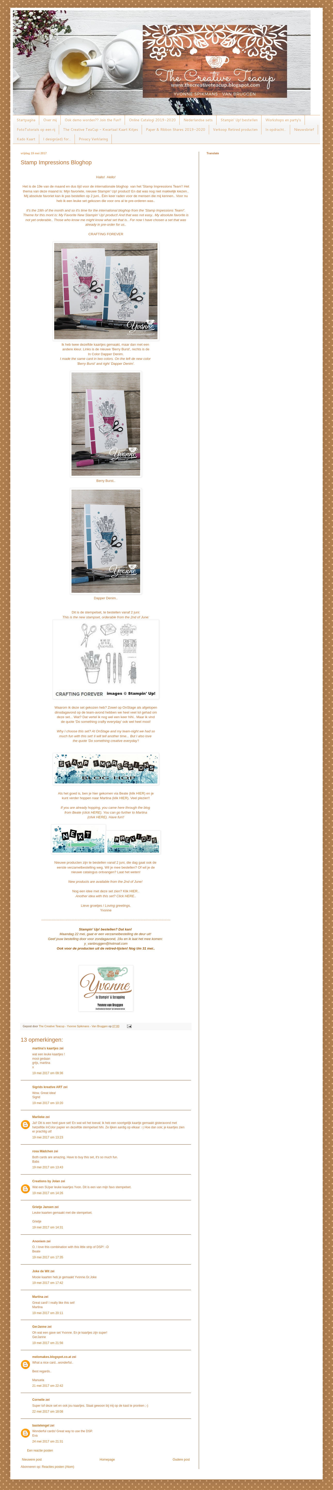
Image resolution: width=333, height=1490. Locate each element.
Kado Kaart (26, 139)
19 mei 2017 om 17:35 (47, 1257)
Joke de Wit (41, 1271)
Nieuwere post (32, 1459)
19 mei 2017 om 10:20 (47, 1103)
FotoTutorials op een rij (36, 129)
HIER (140, 793)
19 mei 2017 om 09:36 (47, 1073)
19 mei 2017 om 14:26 (47, 1193)
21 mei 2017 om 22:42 (47, 1386)
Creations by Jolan (46, 1181)
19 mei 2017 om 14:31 (47, 1227)
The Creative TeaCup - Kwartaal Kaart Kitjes (100, 129)
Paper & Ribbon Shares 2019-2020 (175, 129)
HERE (95, 812)
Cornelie (38, 1400)
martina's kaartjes (45, 1048)
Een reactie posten (40, 1450)
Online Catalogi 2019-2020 (152, 120)
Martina (37, 1297)
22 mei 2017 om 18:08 (47, 1411)
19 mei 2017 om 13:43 (47, 1167)
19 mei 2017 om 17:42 (47, 1283)
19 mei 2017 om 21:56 (47, 1343)
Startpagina (26, 120)
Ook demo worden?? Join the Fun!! (93, 120)
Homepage (107, 1459)
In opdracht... (275, 129)
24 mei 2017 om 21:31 (47, 1441)
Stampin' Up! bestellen (239, 120)
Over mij (50, 120)
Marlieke (38, 1117)
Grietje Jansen (43, 1207)
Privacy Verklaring (93, 139)
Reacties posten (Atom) (58, 1467)
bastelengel (40, 1425)
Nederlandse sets (198, 120)
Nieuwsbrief (304, 129)
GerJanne (39, 1327)
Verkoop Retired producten (235, 129)
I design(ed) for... (57, 139)
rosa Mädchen (42, 1151)
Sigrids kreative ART (47, 1087)
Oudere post (181, 1459)
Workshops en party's (283, 120)
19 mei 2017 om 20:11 (47, 1313)
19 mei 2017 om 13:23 (47, 1137)
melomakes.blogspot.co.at (51, 1357)
